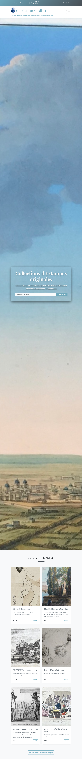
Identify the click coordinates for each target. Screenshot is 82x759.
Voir (35, 620)
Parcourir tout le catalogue (41, 753)
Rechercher (62, 294)
